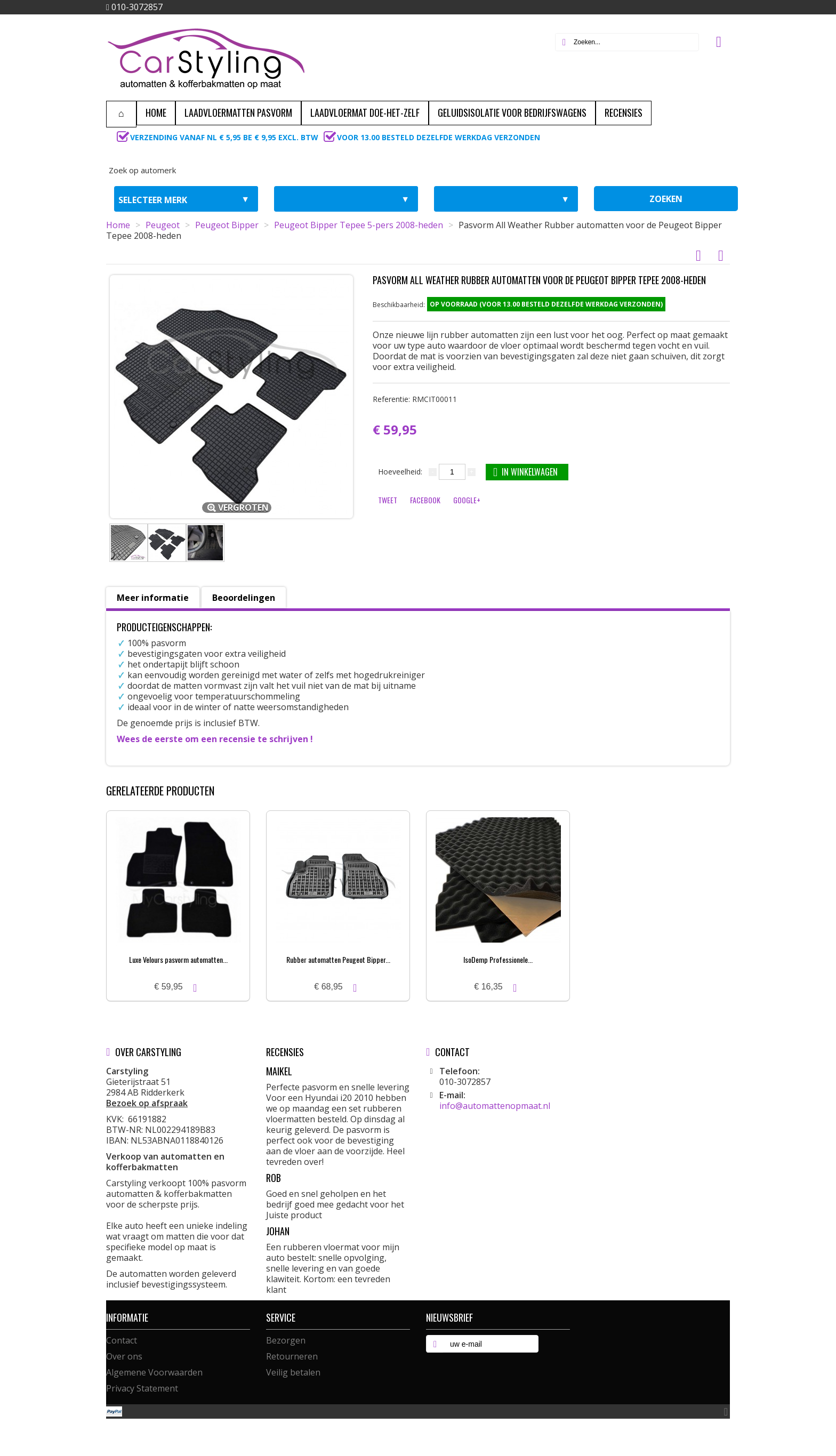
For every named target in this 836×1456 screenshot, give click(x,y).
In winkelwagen (525, 471)
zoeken (665, 199)
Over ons (124, 1356)
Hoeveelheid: (400, 471)
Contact (121, 1340)
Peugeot (163, 225)
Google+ (466, 499)
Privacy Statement (142, 1388)
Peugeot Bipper (227, 225)
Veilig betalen (293, 1372)
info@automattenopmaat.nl (494, 1106)
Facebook (425, 499)
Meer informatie (153, 598)
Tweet (387, 499)
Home (118, 225)
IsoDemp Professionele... (498, 959)
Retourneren (292, 1356)
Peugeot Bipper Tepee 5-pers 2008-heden (358, 225)
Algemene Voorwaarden (154, 1372)
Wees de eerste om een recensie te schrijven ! (215, 739)
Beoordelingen (243, 598)
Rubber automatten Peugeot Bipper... (338, 959)
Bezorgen (286, 1340)
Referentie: (415, 399)
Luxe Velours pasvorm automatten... (178, 959)
